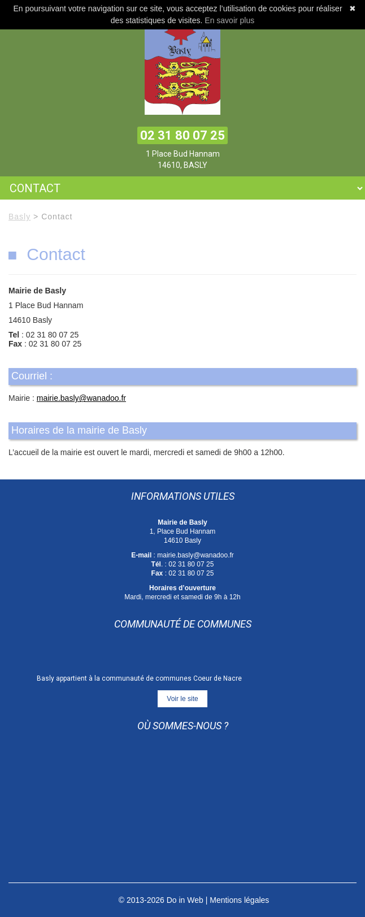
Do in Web (185, 900)
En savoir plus (229, 20)
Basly (19, 216)
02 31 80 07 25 (182, 135)
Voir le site (182, 699)
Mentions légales (239, 900)
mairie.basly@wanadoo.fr (81, 398)
